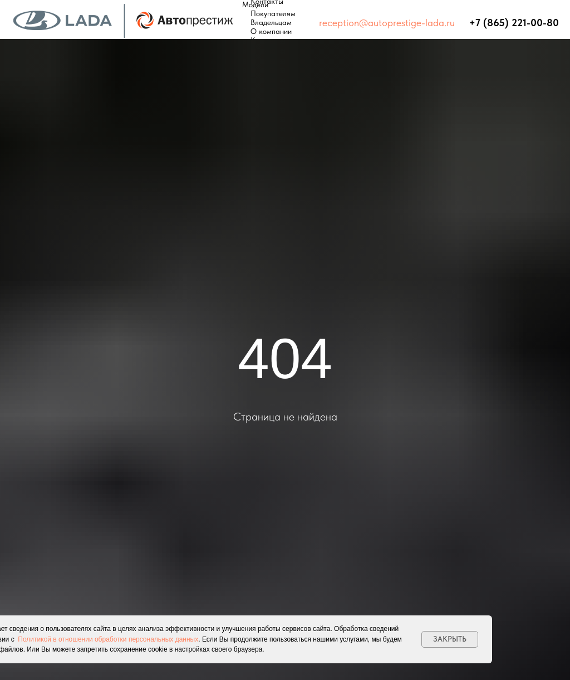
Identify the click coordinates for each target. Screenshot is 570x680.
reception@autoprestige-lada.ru (387, 22)
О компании (271, 31)
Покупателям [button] (273, 13)
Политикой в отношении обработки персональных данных (108, 639)
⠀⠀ (462, 22)
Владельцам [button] (271, 22)
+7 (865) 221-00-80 (514, 22)
